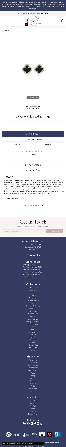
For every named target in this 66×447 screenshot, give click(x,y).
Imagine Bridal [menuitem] (33, 319)
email (39, 4)
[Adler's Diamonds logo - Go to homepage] (32, 21)
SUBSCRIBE (54, 231)
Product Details (33, 165)
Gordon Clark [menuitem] (33, 314)
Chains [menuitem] (33, 386)
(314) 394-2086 (33, 108)
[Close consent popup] (42, 443)
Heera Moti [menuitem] (33, 316)
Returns (48, 144)
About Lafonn (33, 170)
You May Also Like (33, 205)
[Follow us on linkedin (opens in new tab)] (24, 423)
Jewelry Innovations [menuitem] (33, 322)
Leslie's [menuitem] (33, 329)
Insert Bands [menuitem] (33, 389)
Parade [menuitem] (33, 342)
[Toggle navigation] (4, 21)
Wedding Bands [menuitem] (33, 370)
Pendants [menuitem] (33, 381)
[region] (33, 69)
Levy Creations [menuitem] (33, 332)
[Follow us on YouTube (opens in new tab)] (28, 423)
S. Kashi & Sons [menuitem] (33, 345)
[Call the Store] (33, 249)
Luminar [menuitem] (33, 335)
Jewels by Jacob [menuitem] (33, 324)
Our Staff (33, 406)
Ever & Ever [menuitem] (33, 303)
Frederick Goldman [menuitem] (33, 306)
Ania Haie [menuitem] (33, 290)
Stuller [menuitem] (33, 350)
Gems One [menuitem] (33, 308)
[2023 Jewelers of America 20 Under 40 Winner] (42, 434)
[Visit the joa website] (26, 434)
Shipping (18, 144)
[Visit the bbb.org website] (58, 434)
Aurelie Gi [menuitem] (33, 295)
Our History (33, 401)
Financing (33, 403)
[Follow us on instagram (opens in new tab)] (38, 423)
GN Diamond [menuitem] (33, 311)
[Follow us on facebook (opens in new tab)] (35, 423)
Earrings (6, 31)
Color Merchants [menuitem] (33, 301)
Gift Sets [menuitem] (33, 391)
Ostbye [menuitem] (33, 337)
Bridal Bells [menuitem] (33, 298)
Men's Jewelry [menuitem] (33, 365)
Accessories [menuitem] (33, 360)
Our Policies (33, 411)
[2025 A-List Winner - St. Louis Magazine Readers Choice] (49, 434)
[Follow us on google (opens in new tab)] (32, 423)
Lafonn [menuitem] (33, 327)
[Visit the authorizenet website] (8, 434)
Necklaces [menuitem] (33, 383)
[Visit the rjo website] (34, 434)
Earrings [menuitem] (33, 376)
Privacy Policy (33, 414)
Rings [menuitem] (33, 373)
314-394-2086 (50, 4)
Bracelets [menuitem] (33, 378)
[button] (62, 21)
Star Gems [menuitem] (33, 348)
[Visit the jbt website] (17, 434)
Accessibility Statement (51, 442)
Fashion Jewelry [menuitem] (33, 362)
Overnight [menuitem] (32, 340)
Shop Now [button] (44, 13)
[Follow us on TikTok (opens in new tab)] (41, 423)
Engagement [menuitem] (33, 368)
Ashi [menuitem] (32, 293)
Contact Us (33, 255)
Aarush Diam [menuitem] (33, 288)
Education (33, 409)
